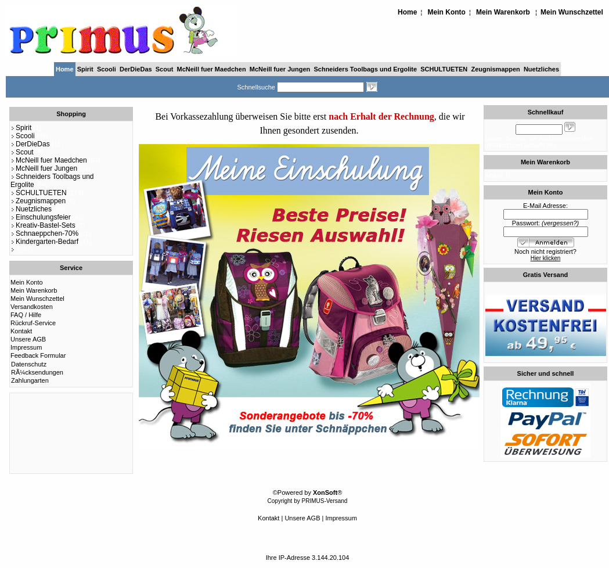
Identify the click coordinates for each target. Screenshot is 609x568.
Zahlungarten (30, 380)
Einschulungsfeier (40, 217)
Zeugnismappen (495, 69)
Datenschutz (28, 364)
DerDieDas (136, 69)
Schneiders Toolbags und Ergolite (365, 69)
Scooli (106, 69)
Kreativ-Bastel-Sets (42, 225)
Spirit (85, 69)
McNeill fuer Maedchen (211, 69)
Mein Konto (447, 12)
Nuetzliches (541, 69)
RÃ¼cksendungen (37, 372)
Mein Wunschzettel (571, 12)
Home (407, 12)
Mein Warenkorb (503, 12)
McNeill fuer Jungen (280, 69)
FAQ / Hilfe (25, 314)
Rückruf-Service (33, 322)
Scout (165, 69)
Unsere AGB (28, 339)
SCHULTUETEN (443, 69)
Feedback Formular (38, 355)
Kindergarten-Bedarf (44, 242)
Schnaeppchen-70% (44, 233)
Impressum (26, 347)
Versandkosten (31, 306)
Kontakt (21, 331)
